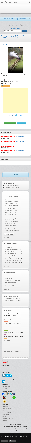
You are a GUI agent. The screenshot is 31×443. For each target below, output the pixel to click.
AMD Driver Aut (9, 216)
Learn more (13, 438)
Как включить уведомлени (11, 251)
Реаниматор (5, 406)
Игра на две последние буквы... (13, 280)
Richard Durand (9, 201)
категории (13, 28)
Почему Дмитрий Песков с (11, 257)
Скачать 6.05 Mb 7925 (10, 123)
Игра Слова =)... (9, 278)
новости (14, 244)
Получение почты (6, 386)
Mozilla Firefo (8, 225)
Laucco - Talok (8, 210)
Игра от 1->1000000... (10, 285)
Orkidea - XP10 (9, 214)
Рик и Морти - (8, 228)
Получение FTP (6, 388)
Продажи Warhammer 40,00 (12, 258)
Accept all (4, 440)
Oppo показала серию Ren (12, 260)
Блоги (3, 410)
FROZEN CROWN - (10, 198)
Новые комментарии (11, 296)
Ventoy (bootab (8, 196)
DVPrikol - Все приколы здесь (12, 185)
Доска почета (5, 414)
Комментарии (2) (8, 351)
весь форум (6, 289)
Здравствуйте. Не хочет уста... (12, 298)
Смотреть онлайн (21, 123)
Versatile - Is (8, 208)
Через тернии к (9, 199)
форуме (12, 272)
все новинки (6, 237)
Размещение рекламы (7, 418)
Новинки (7, 194)
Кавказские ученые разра (11, 249)
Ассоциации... (8, 276)
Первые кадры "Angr (10, 246)
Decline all (12, 440)
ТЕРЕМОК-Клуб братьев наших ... (13, 284)
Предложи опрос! (16, 351)
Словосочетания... (9, 275)
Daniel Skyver (8, 207)
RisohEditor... (8, 219)
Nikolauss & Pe (9, 203)
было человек (18, 162)
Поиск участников (6, 412)
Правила (4, 420)
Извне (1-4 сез (8, 221)
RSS (18, 28)
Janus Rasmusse (9, 230)
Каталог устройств (6, 408)
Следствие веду (9, 223)
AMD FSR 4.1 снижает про (11, 247)
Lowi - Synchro (8, 205)
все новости (6, 266)
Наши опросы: (9, 310)
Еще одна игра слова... (11, 282)
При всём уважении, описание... (13, 300)
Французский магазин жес (11, 262)
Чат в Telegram (5, 85)
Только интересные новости (12, 187)
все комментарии (8, 304)
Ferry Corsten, (8, 212)
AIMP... (7, 227)
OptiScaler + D (8, 218)
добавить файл (9, 234)
